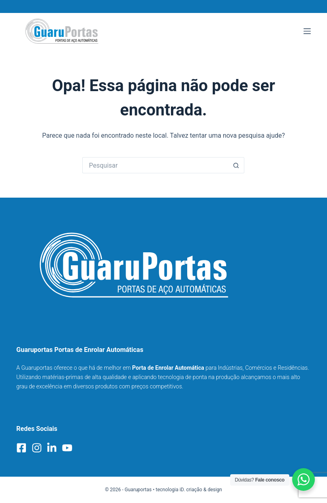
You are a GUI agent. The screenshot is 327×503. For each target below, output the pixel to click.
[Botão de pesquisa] (236, 165)
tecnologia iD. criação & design (189, 489)
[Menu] (307, 31)
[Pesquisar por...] (155, 165)
